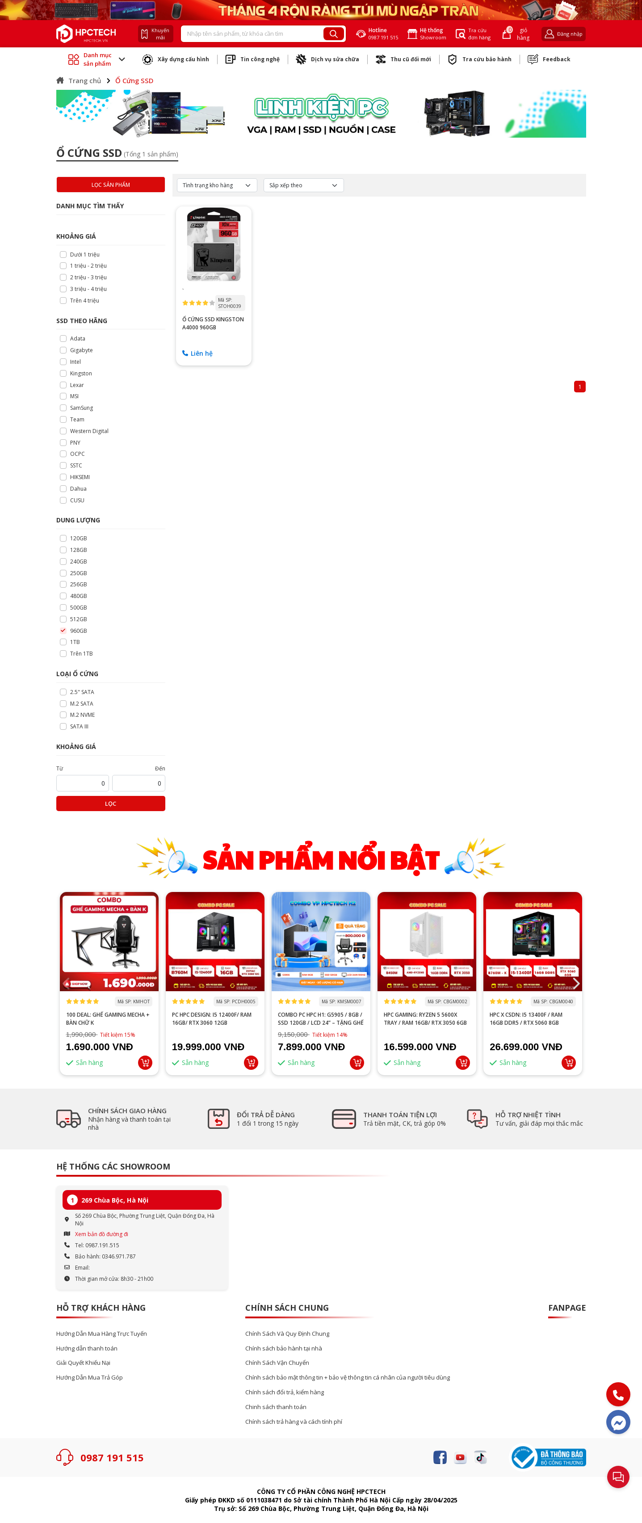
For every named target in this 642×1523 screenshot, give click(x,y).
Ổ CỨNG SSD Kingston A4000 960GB (213, 323)
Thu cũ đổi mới (403, 59)
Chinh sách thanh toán (275, 1407)
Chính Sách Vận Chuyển (277, 1363)
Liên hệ (197, 353)
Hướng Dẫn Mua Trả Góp (89, 1377)
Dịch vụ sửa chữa (327, 59)
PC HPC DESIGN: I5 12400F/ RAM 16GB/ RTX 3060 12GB (212, 1019)
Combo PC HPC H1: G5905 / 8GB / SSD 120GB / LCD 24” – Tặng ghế (321, 1019)
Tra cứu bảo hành (479, 59)
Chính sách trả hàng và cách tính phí (293, 1422)
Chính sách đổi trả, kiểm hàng (284, 1392)
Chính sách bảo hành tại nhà (283, 1348)
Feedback (549, 59)
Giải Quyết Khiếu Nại (83, 1363)
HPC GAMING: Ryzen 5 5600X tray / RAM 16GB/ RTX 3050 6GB (425, 1019)
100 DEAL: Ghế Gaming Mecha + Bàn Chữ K (108, 1019)
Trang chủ (78, 80)
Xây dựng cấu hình (176, 59)
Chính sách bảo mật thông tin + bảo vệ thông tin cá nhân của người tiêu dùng (347, 1377)
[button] (576, 983)
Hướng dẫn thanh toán (86, 1348)
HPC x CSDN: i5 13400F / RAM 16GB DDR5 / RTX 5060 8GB (526, 1019)
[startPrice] (82, 783)
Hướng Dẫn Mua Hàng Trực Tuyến (101, 1334)
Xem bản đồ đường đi (101, 1234)
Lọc (110, 803)
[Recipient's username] (252, 34)
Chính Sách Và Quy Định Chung (287, 1334)
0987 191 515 (112, 1457)
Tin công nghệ (252, 59)
